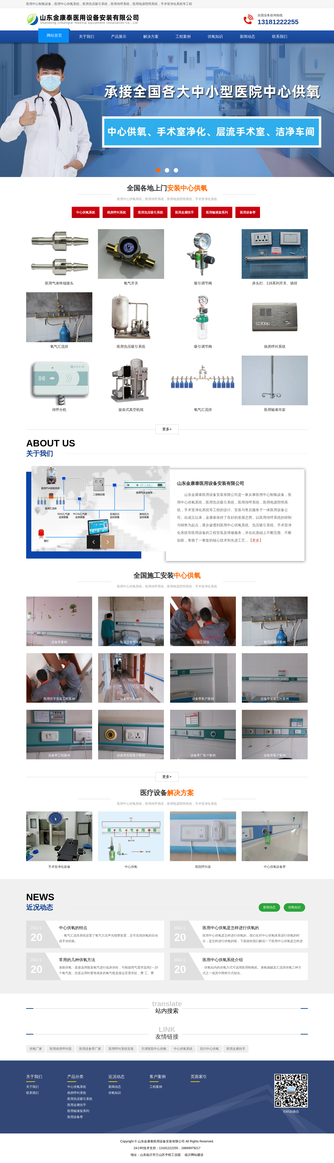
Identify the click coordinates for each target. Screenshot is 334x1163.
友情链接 (167, 1037)
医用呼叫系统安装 (121, 1049)
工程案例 (183, 36)
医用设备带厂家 (90, 1049)
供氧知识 (215, 36)
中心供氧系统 (85, 212)
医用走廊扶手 (184, 212)
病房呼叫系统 (116, 212)
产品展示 (118, 36)
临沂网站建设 (194, 1155)
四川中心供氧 (209, 1049)
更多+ (166, 429)
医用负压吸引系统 (150, 212)
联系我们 (279, 36)
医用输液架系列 (217, 212)
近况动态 (116, 1077)
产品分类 (75, 1077)
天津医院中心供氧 (153, 1049)
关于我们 (86, 36)
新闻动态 (247, 36)
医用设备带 (248, 212)
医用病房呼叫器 (61, 1049)
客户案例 (158, 1077)
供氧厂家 (36, 1049)
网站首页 (54, 35)
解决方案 (151, 36)
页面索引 (199, 1077)
